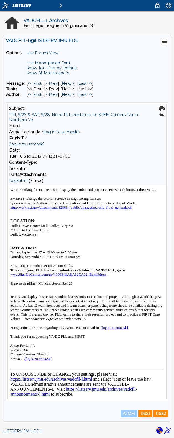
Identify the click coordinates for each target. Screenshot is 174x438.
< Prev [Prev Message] (51, 83)
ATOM (129, 413)
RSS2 (161, 413)
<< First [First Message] (35, 83)
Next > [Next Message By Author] (68, 94)
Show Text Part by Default (51, 67)
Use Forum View (42, 52)
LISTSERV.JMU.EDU (22, 431)
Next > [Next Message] (68, 83)
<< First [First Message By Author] (35, 94)
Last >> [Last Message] (85, 83)
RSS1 (145, 413)
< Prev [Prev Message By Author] (51, 94)
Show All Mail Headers (47, 72)
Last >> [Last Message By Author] (85, 94)
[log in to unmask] (61, 131)
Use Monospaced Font (48, 62)
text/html (18, 180)
